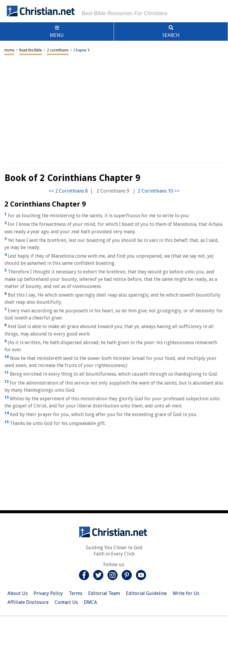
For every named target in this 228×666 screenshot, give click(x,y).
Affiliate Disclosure (28, 602)
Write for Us (186, 593)
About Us (17, 593)
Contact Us (66, 602)
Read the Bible (30, 50)
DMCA (90, 602)
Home (9, 50)
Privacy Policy (48, 593)
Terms (75, 593)
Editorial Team (104, 593)
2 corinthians (58, 50)
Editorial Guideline (146, 593)
